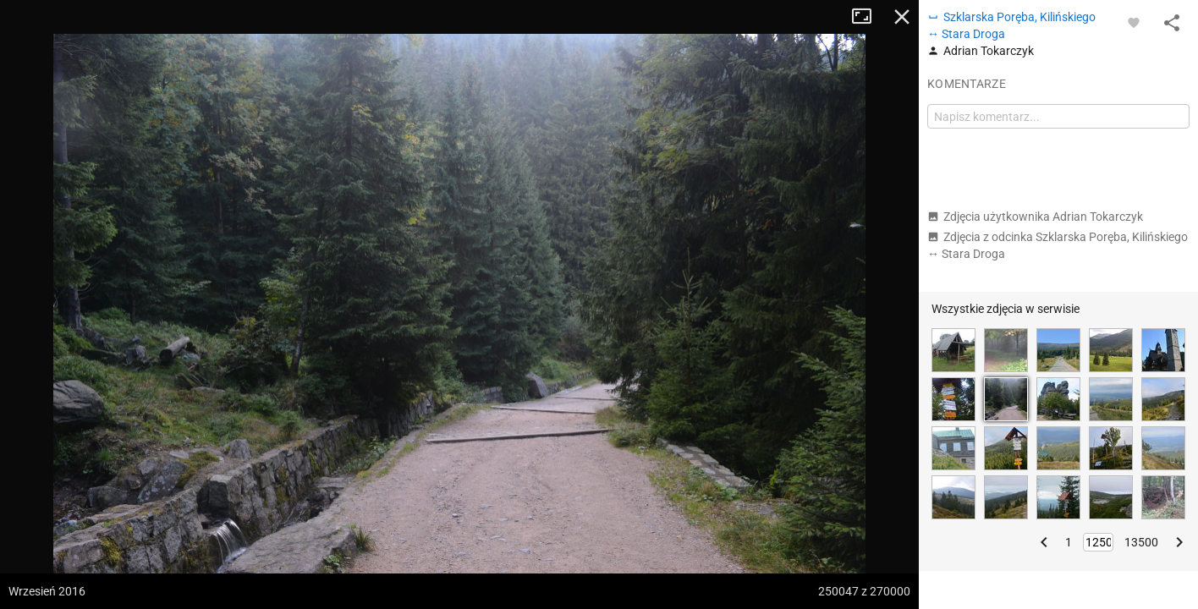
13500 (1141, 542)
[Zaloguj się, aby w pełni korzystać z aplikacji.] (1133, 22)
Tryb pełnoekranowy (868, 17)
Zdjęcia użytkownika (1035, 216)
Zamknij (902, 17)
